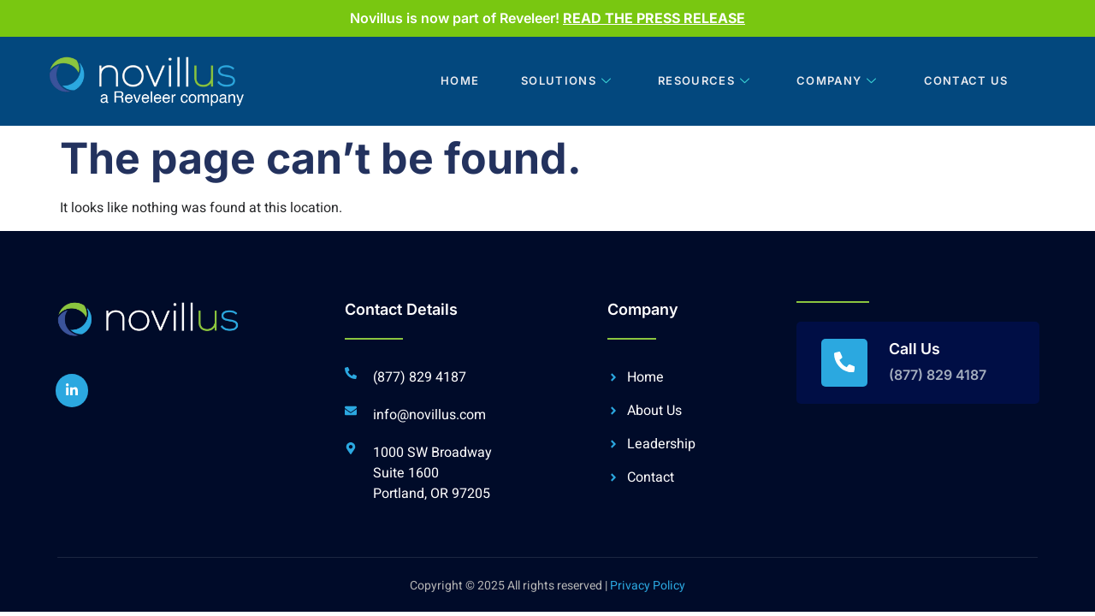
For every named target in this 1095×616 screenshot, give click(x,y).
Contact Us (962, 81)
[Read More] (917, 363)
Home (453, 81)
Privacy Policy (647, 586)
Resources (702, 81)
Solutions (563, 81)
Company (835, 81)
